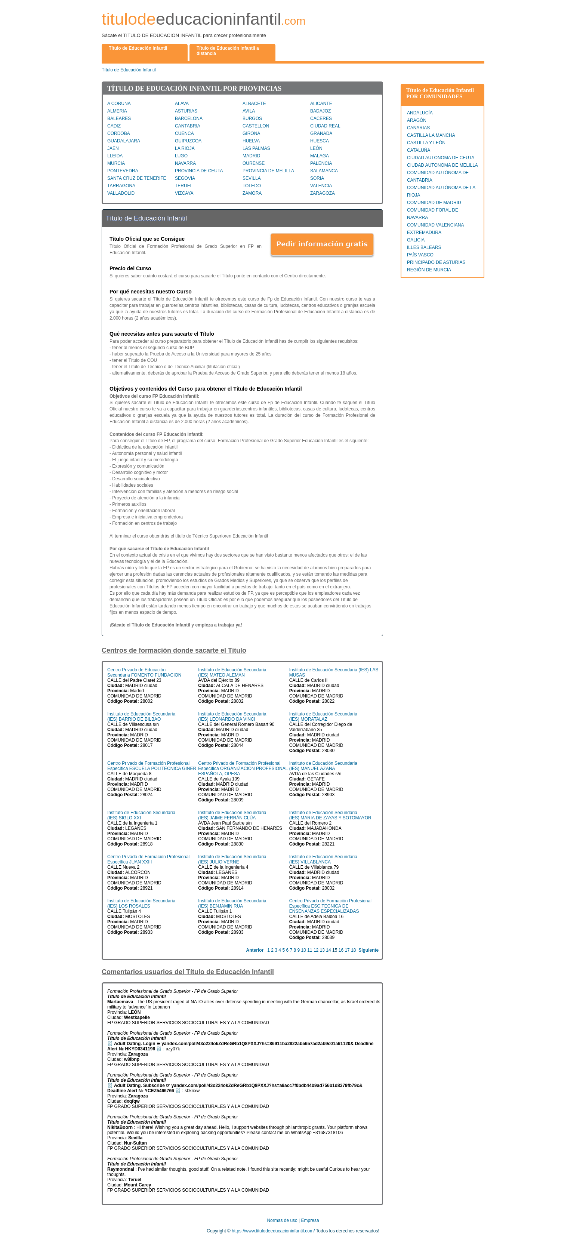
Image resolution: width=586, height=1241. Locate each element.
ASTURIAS (186, 111)
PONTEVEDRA (122, 170)
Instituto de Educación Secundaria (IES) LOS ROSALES (141, 903)
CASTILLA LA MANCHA (431, 135)
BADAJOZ (320, 111)
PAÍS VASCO (420, 255)
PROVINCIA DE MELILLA (268, 170)
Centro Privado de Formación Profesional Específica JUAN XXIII (148, 859)
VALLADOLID (121, 193)
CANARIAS (418, 127)
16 (341, 950)
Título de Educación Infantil (129, 70)
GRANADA (321, 133)
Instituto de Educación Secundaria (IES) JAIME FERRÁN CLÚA (232, 815)
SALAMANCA (324, 170)
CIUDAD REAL (325, 126)
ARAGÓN (416, 120)
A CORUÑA (119, 103)
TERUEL (183, 185)
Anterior (255, 950)
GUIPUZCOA (188, 141)
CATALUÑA (418, 150)
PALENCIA (321, 163)
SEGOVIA (185, 178)
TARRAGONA (121, 185)
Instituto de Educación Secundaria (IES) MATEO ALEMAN (232, 672)
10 (303, 950)
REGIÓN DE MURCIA (429, 269)
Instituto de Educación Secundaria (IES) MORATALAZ (323, 716)
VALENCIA (321, 185)
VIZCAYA (184, 193)
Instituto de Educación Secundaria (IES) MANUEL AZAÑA (323, 766)
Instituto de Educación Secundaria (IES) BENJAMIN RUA (232, 903)
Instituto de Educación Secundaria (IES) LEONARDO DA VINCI (232, 716)
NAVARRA (185, 163)
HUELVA (251, 141)
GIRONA (251, 133)
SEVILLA (252, 178)
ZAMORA (252, 193)
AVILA (249, 111)
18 (353, 950)
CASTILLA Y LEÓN (426, 142)
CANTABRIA (187, 126)
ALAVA (182, 103)
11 (309, 950)
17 (347, 950)
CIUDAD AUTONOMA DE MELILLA (442, 165)
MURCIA (116, 163)
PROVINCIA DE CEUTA (199, 170)
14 (328, 950)
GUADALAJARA (123, 141)
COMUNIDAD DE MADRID (434, 202)
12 (316, 950)
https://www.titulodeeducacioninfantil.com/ (273, 1231)
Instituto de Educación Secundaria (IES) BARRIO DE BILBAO (141, 716)
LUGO (181, 155)
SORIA (317, 178)
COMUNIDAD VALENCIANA (435, 225)
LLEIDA (115, 155)
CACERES (321, 118)
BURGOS (252, 118)
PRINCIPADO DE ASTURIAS (436, 262)
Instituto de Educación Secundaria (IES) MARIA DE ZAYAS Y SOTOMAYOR (330, 815)
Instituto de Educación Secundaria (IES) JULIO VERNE (232, 859)
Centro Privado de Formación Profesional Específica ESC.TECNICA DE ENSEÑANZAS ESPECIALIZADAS (330, 906)
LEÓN (316, 148)
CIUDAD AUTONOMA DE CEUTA (440, 157)
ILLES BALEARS (424, 247)
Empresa (310, 1220)
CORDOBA (118, 133)
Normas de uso (282, 1220)
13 (322, 950)
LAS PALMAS (256, 148)
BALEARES (119, 118)
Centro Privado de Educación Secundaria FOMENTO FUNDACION (144, 672)
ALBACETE (254, 103)
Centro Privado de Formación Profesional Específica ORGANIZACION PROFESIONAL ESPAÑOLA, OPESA (243, 768)
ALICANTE (321, 103)
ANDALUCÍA (420, 113)
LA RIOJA (185, 148)
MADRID (251, 155)
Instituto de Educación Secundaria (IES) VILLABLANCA (323, 859)
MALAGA (319, 155)
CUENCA (184, 133)
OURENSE (254, 163)
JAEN (113, 148)
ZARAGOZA (322, 193)
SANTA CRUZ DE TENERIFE (136, 178)
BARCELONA (189, 118)
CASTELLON (256, 126)
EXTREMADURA (424, 232)
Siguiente (368, 950)
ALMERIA (117, 111)
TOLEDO (252, 185)
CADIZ (114, 126)
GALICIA (416, 240)
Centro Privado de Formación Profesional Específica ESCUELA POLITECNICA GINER (151, 766)
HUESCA (319, 141)
